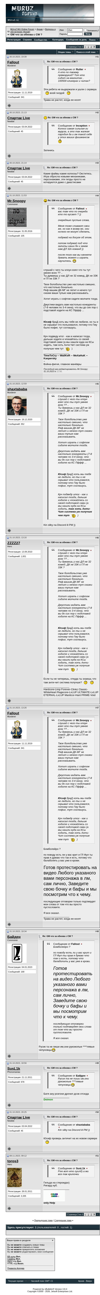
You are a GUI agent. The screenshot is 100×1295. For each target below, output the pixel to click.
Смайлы (11, 1259)
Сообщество (42, 40)
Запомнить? (91, 30)
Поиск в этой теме (85, 52)
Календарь (58, 39)
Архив (40, 29)
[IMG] (10, 1261)
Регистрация (14, 39)
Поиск (93, 40)
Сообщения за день (76, 39)
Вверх (89, 1281)
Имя (62, 30)
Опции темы (64, 52)
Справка (27, 39)
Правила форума (15, 1268)
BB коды (11, 1256)
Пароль (63, 34)
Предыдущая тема (43, 1220)
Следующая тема (62, 1220)
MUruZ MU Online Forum (22, 29)
